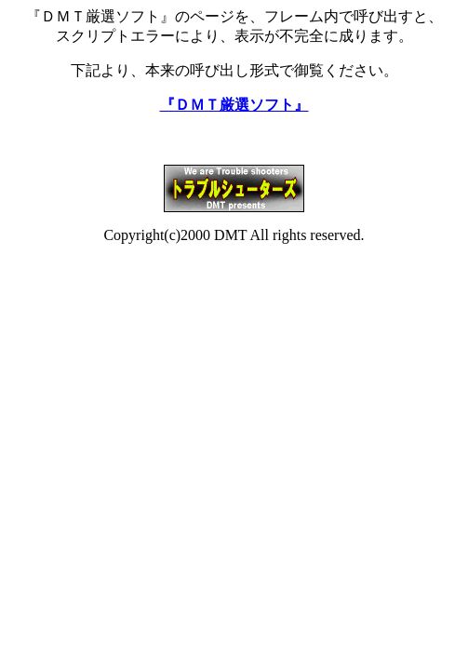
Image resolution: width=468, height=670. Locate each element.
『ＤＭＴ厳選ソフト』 (234, 105)
